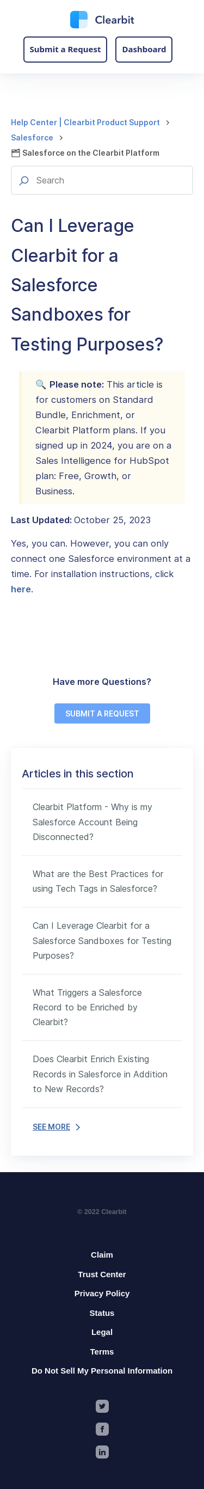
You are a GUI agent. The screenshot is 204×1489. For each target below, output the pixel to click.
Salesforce (32, 137)
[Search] (102, 180)
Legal (102, 1332)
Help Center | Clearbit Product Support (85, 122)
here (21, 589)
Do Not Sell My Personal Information (102, 1370)
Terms (102, 1351)
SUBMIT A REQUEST (102, 713)
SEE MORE (56, 1126)
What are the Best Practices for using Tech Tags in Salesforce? (98, 881)
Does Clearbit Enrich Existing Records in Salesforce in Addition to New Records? (100, 1073)
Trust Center (102, 1274)
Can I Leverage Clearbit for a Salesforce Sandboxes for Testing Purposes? (102, 940)
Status (102, 1313)
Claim (102, 1254)
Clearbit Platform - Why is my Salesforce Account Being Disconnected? (92, 821)
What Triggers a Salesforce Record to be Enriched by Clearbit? (87, 1007)
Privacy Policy (102, 1293)
